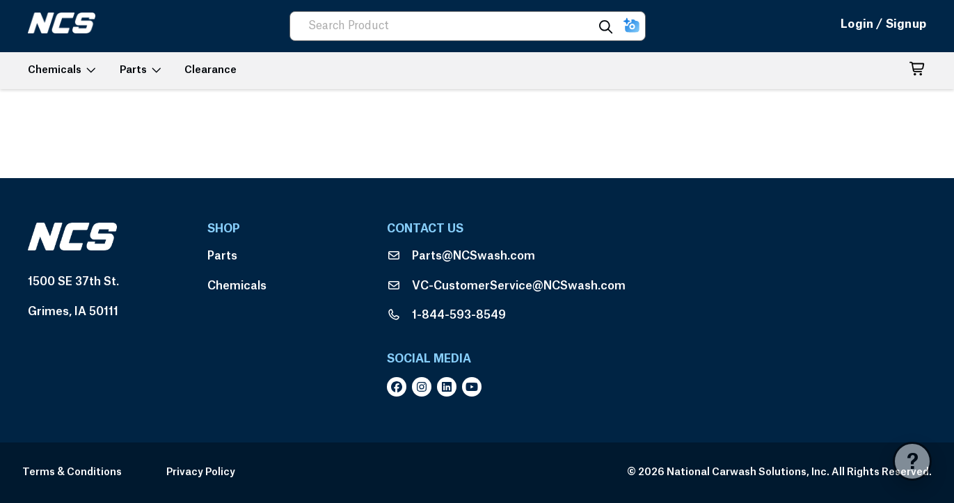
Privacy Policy (200, 472)
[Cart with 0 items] (917, 71)
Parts (222, 256)
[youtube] (474, 387)
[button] (631, 26)
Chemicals (237, 286)
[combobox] (447, 26)
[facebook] (399, 387)
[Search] (606, 26)
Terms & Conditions (72, 472)
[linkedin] (449, 387)
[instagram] (424, 387)
